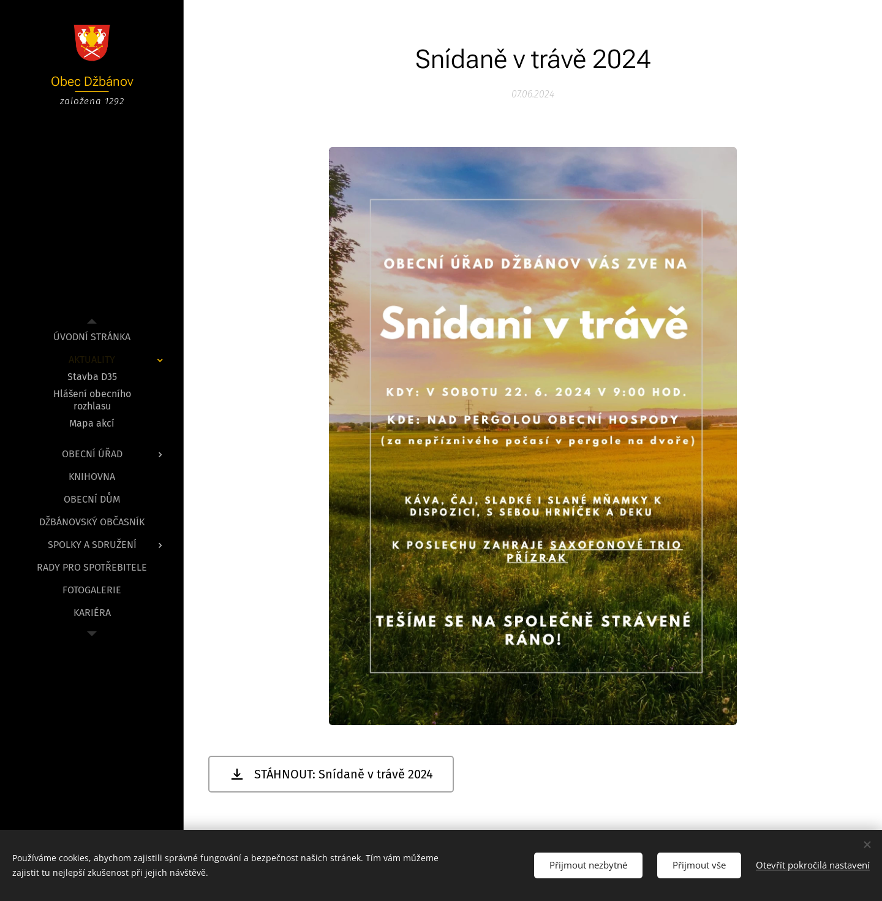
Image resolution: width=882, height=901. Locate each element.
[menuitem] (92, 337)
